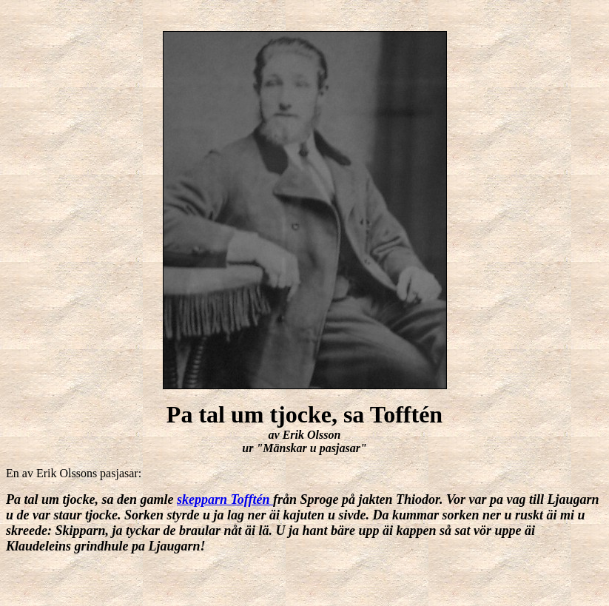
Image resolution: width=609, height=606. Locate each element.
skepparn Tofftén (225, 499)
